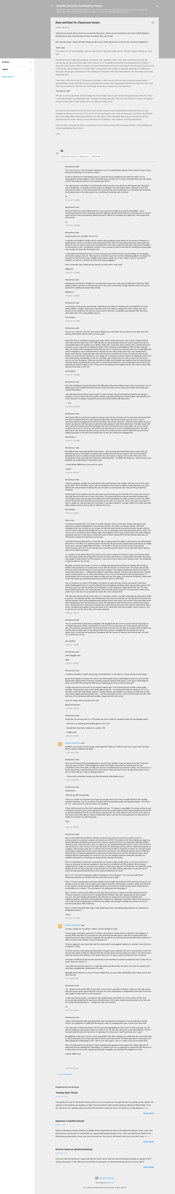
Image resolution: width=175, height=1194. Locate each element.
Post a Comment (65, 1074)
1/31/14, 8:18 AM (72, 978)
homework (96, 156)
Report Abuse (8, 77)
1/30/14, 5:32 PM (72, 708)
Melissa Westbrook (73, 743)
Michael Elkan (110, 1183)
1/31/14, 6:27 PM (72, 1068)
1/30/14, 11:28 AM (72, 200)
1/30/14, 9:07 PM (72, 780)
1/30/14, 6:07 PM (72, 736)
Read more (148, 1113)
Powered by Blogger (104, 1178)
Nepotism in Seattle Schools (70, 1121)
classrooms (84, 156)
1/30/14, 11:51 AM (72, 321)
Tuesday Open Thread (67, 1092)
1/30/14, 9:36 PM (72, 827)
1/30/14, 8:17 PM (72, 752)
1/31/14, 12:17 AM (72, 918)
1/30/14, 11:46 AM (72, 296)
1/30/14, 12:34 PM (72, 407)
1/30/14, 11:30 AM (72, 225)
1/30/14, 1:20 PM (72, 513)
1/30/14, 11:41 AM (72, 273)
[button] (152, 23)
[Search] (157, 6)
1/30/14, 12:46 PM (72, 441)
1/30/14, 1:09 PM (72, 472)
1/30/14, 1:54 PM (72, 645)
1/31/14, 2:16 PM (72, 1010)
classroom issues (68, 156)
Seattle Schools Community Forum (79, 6)
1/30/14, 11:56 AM (72, 375)
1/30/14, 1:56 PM (72, 663)
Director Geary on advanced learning (74, 1149)
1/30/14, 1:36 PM (72, 613)
